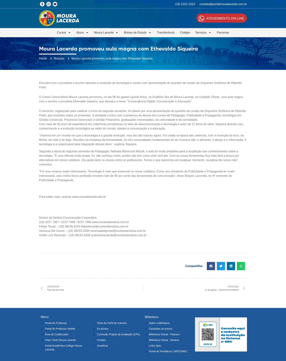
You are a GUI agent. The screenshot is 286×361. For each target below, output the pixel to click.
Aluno (82, 32)
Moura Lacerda (106, 32)
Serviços (203, 32)
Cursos (64, 32)
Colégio (185, 32)
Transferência (166, 32)
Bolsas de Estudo (137, 32)
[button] (211, 266)
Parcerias (223, 32)
